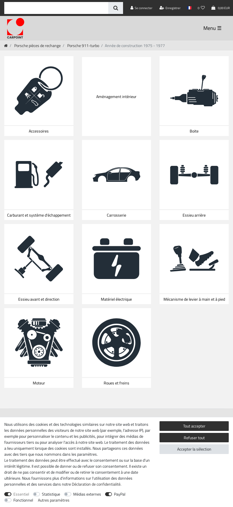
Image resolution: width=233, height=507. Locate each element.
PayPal (119, 494)
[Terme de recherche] (56, 8)
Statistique (51, 494)
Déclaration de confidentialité (96, 484)
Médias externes (87, 494)
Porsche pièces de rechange (37, 45)
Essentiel (21, 494)
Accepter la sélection (194, 449)
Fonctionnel (23, 500)
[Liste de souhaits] (201, 8)
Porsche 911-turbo (82, 45)
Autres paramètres (54, 500)
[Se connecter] (141, 8)
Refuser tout (194, 438)
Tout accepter (194, 426)
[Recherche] (115, 8)
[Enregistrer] (170, 8)
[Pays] (189, 8)
